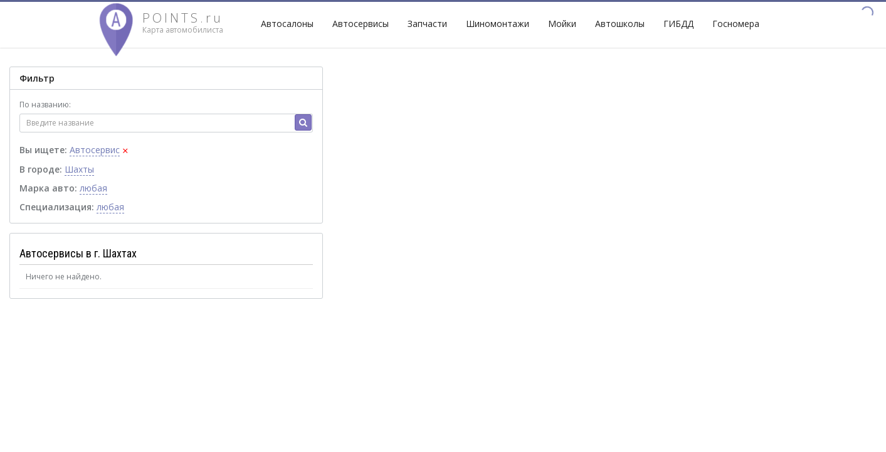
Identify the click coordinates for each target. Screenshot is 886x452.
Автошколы (620, 24)
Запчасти (427, 24)
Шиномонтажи (497, 24)
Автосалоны (287, 24)
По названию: (45, 104)
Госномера (735, 24)
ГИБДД (678, 24)
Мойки (562, 24)
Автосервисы (360, 24)
